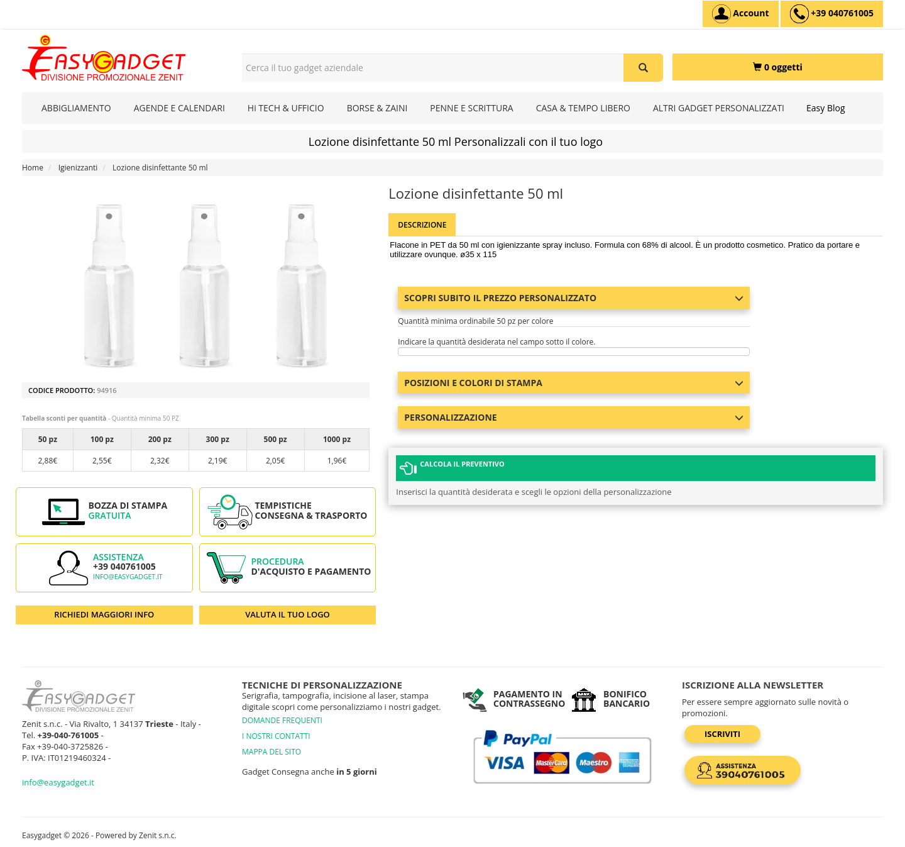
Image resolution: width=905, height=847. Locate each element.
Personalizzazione (573, 417)
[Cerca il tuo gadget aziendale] (643, 67)
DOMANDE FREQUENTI (282, 720)
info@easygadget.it (128, 576)
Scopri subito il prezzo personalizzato (573, 298)
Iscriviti (722, 733)
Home (32, 167)
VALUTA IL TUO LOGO (287, 614)
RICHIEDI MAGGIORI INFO (104, 614)
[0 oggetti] (777, 66)
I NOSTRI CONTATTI (276, 736)
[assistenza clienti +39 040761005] (832, 14)
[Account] (741, 14)
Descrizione (422, 224)
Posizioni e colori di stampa (573, 383)
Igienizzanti (78, 167)
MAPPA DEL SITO (271, 751)
